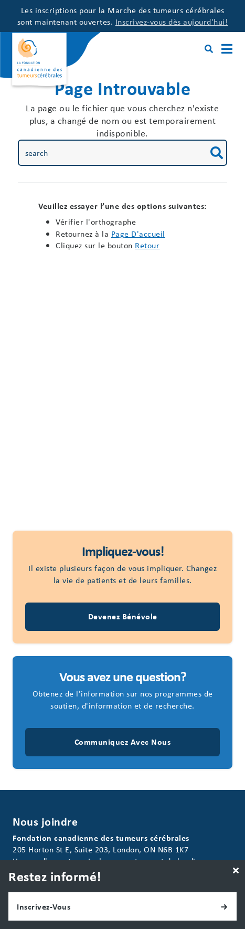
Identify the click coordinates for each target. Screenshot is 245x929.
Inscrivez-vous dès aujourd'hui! (171, 21)
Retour (147, 245)
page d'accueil (138, 233)
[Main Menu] (227, 49)
